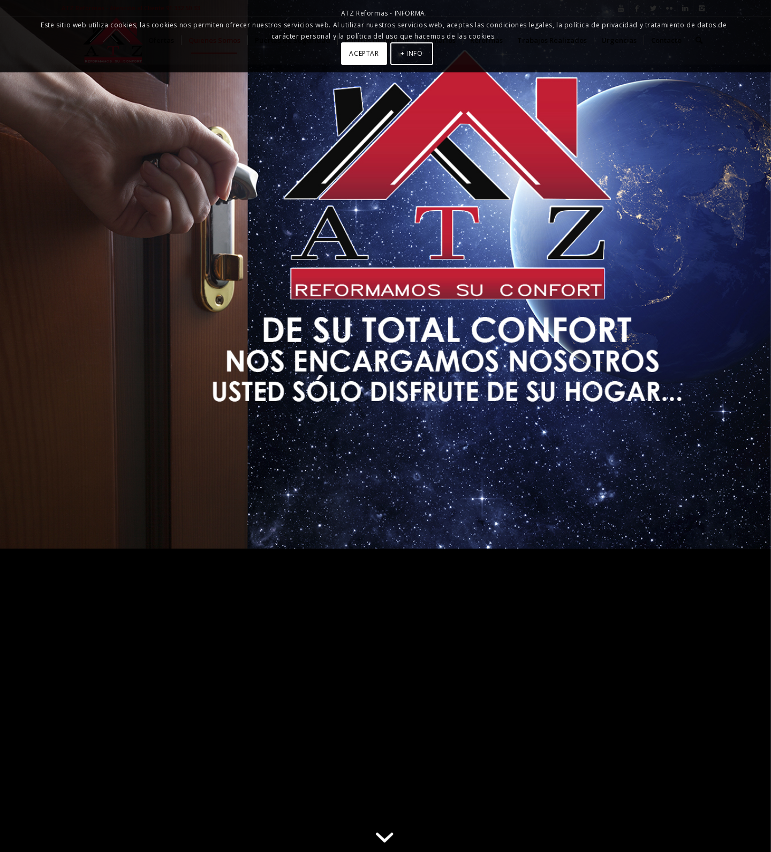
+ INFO (411, 53)
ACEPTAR (364, 53)
